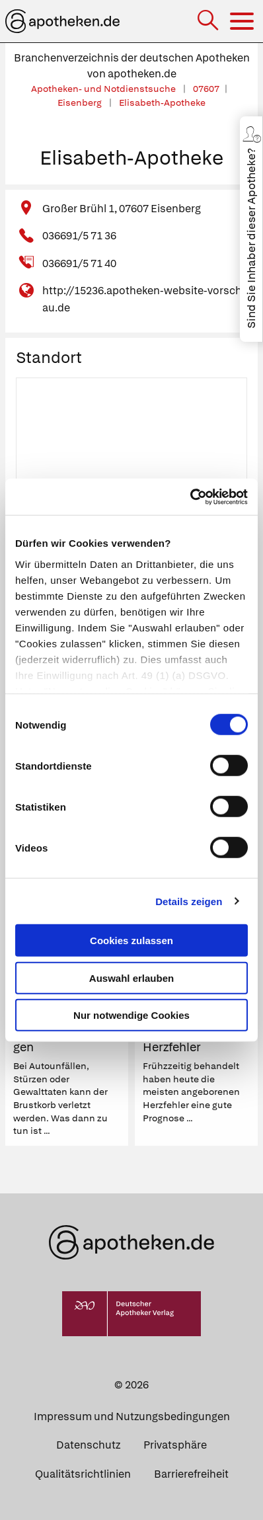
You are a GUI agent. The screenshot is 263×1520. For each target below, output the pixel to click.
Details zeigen (188, 900)
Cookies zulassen (131, 940)
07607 (206, 89)
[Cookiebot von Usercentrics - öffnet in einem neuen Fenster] (190, 496)
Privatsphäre (175, 1445)
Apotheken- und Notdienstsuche (104, 89)
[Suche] (209, 21)
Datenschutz (88, 1445)
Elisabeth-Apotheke (162, 102)
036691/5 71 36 (79, 236)
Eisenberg (80, 102)
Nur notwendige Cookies (131, 1015)
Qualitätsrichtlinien (83, 1474)
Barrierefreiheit (191, 1474)
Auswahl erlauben (131, 977)
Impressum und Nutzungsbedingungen (132, 1416)
